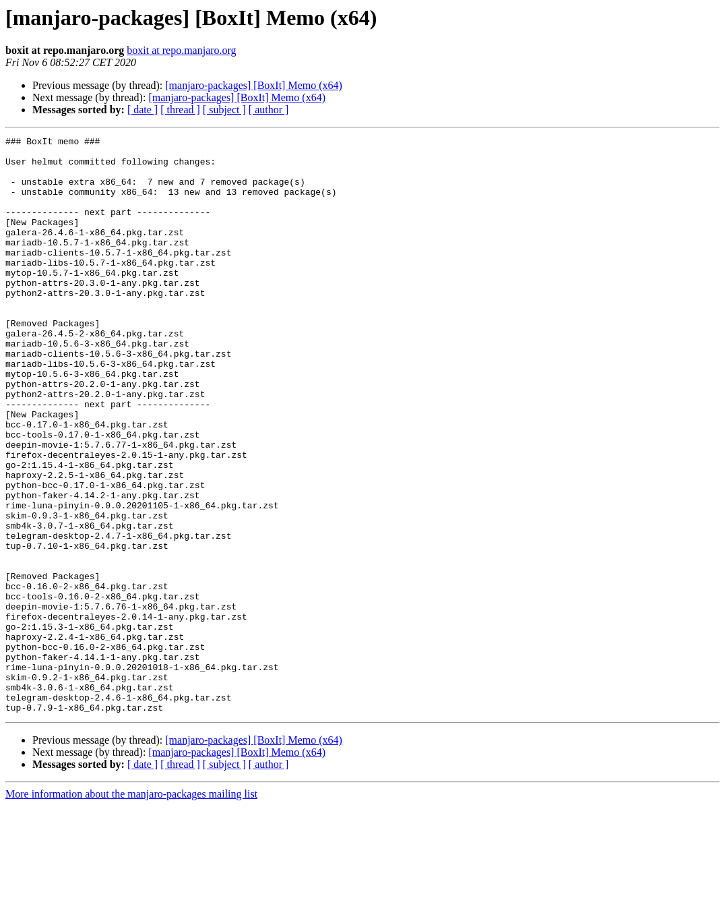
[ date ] (142, 109)
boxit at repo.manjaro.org (181, 50)
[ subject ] (224, 109)
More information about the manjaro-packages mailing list (131, 909)
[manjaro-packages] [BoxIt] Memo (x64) (253, 85)
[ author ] (269, 109)
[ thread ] (180, 109)
